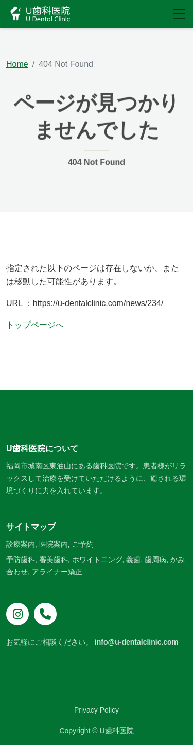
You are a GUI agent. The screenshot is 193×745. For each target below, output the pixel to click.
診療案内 (20, 544)
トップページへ (35, 324)
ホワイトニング (97, 559)
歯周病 (155, 559)
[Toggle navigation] (179, 14)
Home (17, 64)
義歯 (133, 559)
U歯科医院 (116, 730)
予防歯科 (20, 559)
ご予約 (83, 544)
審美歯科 (53, 559)
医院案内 (53, 544)
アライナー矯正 (57, 572)
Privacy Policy (96, 710)
